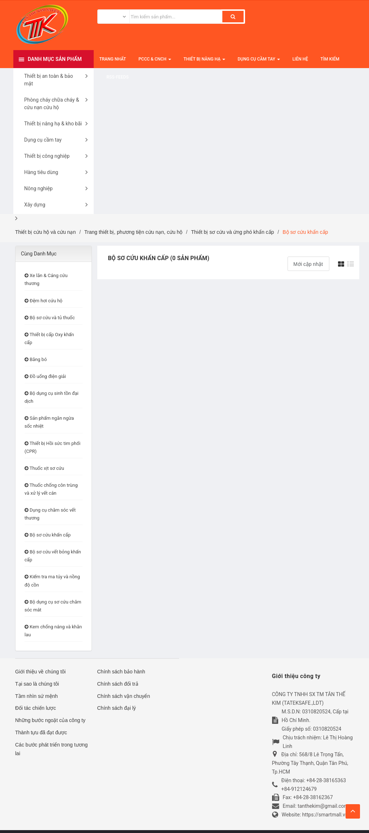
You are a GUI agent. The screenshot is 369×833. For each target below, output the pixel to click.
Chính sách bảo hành (121, 671)
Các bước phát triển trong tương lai (51, 749)
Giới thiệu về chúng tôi (40, 671)
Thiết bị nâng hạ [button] (204, 62)
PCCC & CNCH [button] (154, 62)
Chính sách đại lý (116, 708)
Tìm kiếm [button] (329, 59)
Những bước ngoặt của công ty (50, 720)
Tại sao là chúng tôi (37, 684)
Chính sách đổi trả (117, 684)
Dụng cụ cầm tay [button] (259, 62)
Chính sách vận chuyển (123, 696)
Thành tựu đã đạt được (41, 732)
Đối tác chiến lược (35, 708)
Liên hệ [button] (300, 59)
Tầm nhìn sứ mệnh (36, 696)
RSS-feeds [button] (118, 77)
